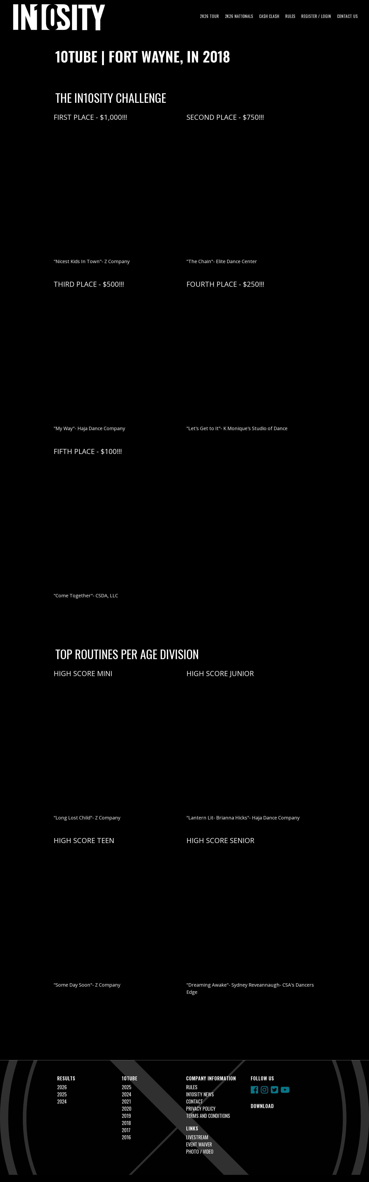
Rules (290, 16)
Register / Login (316, 16)
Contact (194, 1101)
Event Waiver (199, 1144)
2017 (126, 1130)
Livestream (197, 1137)
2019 (126, 1115)
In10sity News (200, 1094)
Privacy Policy (200, 1108)
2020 (126, 1108)
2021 (126, 1101)
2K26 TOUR (209, 16)
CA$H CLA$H (269, 16)
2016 (126, 1137)
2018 (126, 1122)
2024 (62, 1101)
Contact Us (347, 16)
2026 (62, 1087)
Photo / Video (199, 1151)
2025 (62, 1094)
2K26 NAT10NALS (239, 16)
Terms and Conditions (208, 1115)
